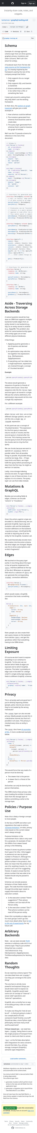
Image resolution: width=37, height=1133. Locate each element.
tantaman (6, 20)
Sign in (23, 3)
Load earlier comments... (18, 1059)
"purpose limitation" (12, 827)
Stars (28, 32)
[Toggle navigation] (3, 3)
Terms (6, 1121)
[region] (18, 547)
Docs (10, 1123)
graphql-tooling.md (19, 20)
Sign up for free (10, 1108)
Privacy (11, 1121)
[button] (27, 27)
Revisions (16, 32)
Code (5, 31)
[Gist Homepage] (12, 3)
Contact (15, 1123)
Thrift (28, 941)
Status (22, 1121)
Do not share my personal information (18, 1125)
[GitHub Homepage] (12, 1128)
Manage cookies (23, 1123)
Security (17, 1121)
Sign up (32, 3)
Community (29, 1121)
